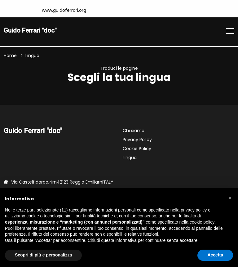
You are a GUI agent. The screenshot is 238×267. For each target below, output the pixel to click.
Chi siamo (133, 131)
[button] (230, 198)
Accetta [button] (215, 254)
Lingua (130, 158)
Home (10, 56)
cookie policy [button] (202, 222)
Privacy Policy (137, 140)
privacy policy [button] (194, 209)
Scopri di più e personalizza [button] (43, 254)
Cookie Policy (137, 149)
